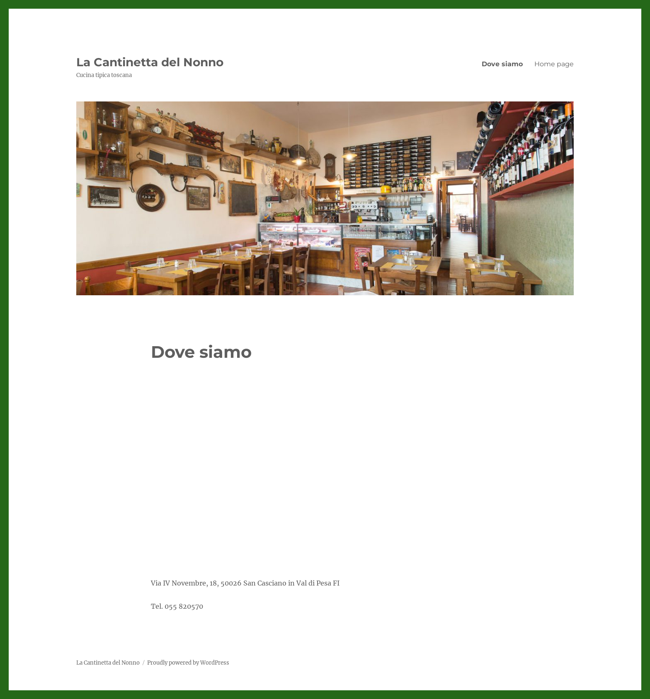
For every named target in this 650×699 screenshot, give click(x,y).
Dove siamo (502, 64)
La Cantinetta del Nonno (149, 62)
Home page (554, 64)
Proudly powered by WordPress (188, 662)
